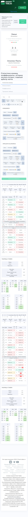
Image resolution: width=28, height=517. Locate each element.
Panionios (10, 224)
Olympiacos (21, 242)
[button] (15, 7)
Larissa (20, 330)
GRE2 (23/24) (3, 330)
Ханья (14, 34)
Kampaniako (20, 347)
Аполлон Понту (14, 61)
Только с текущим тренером (9, 131)
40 (13, 104)
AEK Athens (10, 335)
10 (4, 104)
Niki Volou (10, 340)
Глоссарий (9, 467)
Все (15, 112)
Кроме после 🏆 (12, 134)
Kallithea (21, 209)
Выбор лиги (14, 115)
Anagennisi (10, 332)
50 (15, 104)
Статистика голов (9, 471)
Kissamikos (10, 199)
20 (8, 104)
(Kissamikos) (14, 36)
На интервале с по (20, 100)
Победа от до (17, 123)
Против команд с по (10, 118)
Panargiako (21, 204)
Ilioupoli (21, 199)
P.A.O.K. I (21, 354)
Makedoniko (20, 337)
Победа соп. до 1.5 (10, 123)
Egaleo (10, 202)
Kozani (10, 349)
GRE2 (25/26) (3, 200)
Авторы (12, 469)
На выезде (10, 112)
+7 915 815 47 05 (19, 498)
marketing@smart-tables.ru (14, 497)
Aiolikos (10, 342)
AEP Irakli (21, 345)
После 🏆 (6, 134)
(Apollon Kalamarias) (14, 63)
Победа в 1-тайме (5, 128)
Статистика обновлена (14, 179)
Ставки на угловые (21, 469)
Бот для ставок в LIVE (17, 466)
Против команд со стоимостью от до (15, 138)
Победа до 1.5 (5, 122)
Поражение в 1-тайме (12, 128)
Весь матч (4, 100)
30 (10, 104)
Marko (10, 235)
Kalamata (10, 244)
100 (17, 104)
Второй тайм (12, 100)
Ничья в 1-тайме (19, 128)
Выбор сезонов (6, 115)
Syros (10, 207)
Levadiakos (21, 352)
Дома (5, 112)
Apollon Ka (10, 330)
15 (6, 104)
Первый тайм (7, 100)
